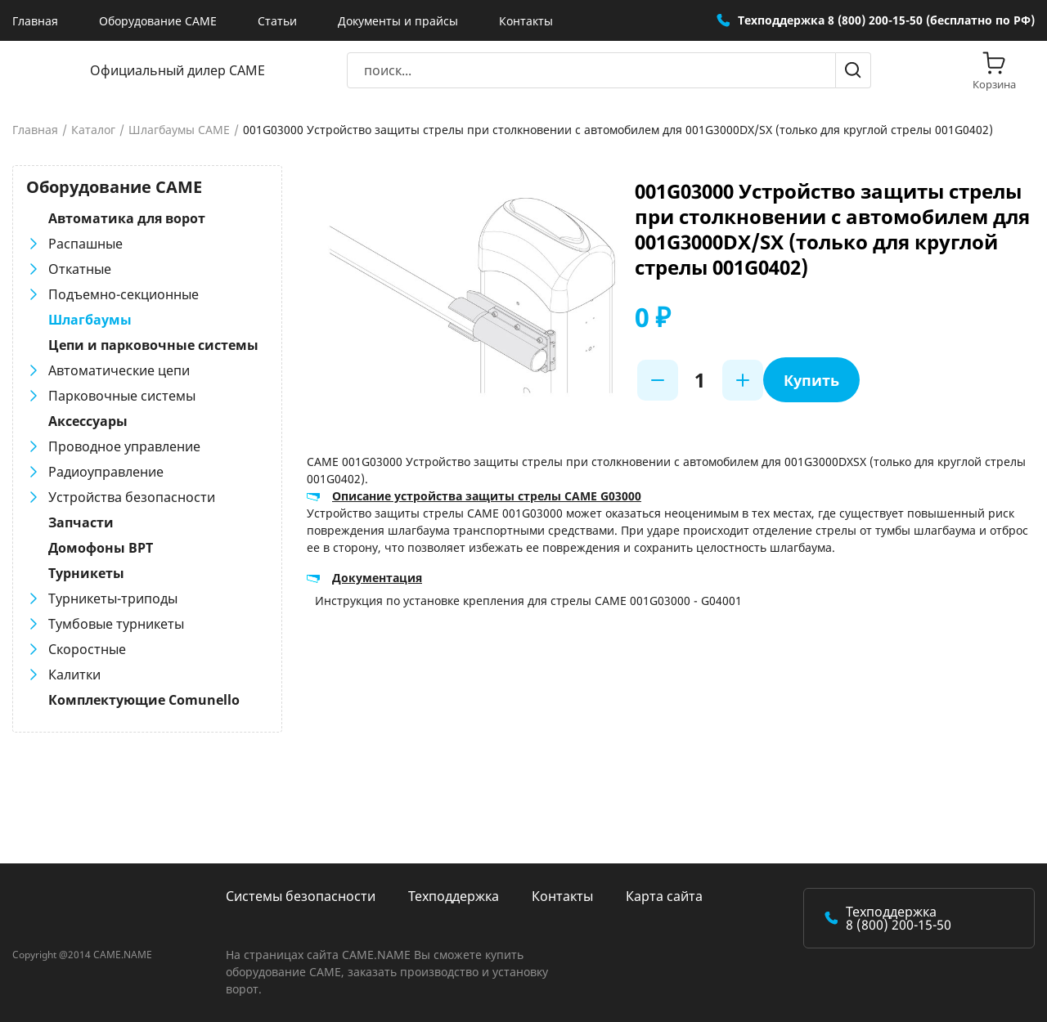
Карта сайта (664, 896)
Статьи (277, 21)
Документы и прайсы (398, 21)
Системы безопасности (300, 896)
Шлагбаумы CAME (179, 130)
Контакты (526, 21)
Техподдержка (453, 896)
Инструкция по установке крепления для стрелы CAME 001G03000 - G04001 (528, 600)
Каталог (93, 130)
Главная (35, 21)
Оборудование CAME (158, 21)
